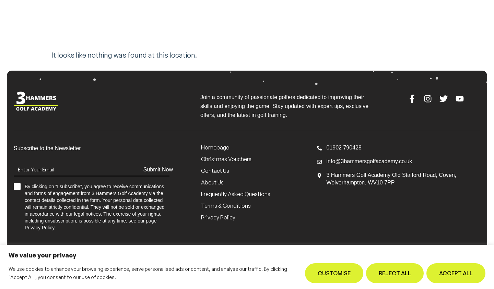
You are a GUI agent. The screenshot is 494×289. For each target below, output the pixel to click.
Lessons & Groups (217, 25)
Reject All (395, 273)
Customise (334, 273)
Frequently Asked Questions (235, 194)
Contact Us (326, 25)
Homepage (215, 147)
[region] (247, 267)
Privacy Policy (218, 217)
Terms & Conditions (226, 205)
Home (110, 25)
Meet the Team (152, 25)
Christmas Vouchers (226, 159)
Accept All (456, 273)
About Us (279, 25)
